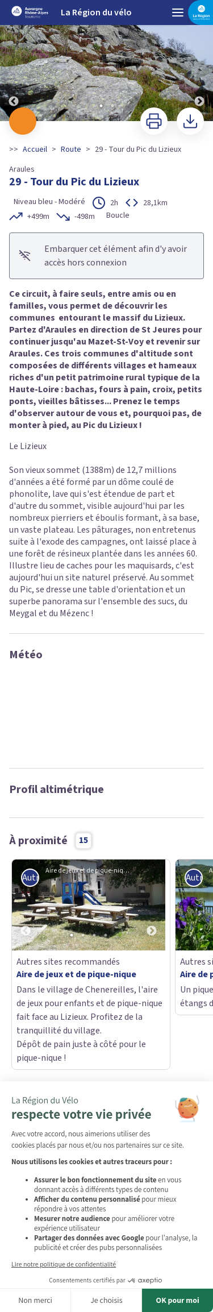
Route (71, 149)
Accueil (35, 149)
